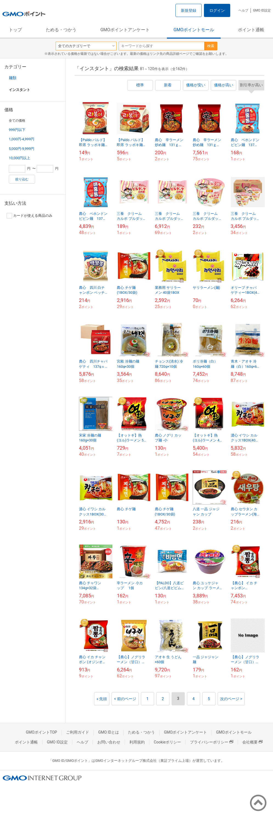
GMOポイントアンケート (125, 29)
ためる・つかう (61, 29)
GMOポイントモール (194, 29)
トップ (15, 29)
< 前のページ (125, 699)
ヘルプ (243, 10)
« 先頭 (101, 699)
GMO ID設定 (262, 10)
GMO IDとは (108, 732)
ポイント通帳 (251, 29)
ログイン (217, 10)
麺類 (12, 78)
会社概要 (252, 742)
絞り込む (22, 179)
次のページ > (231, 699)
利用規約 (137, 742)
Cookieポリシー (167, 742)
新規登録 (188, 10)
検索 (210, 46)
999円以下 (17, 130)
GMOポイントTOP (41, 732)
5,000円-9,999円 (21, 149)
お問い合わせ (108, 742)
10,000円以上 (19, 158)
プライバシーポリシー (211, 742)
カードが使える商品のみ (29, 215)
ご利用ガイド (77, 732)
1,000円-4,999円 (21, 139)
